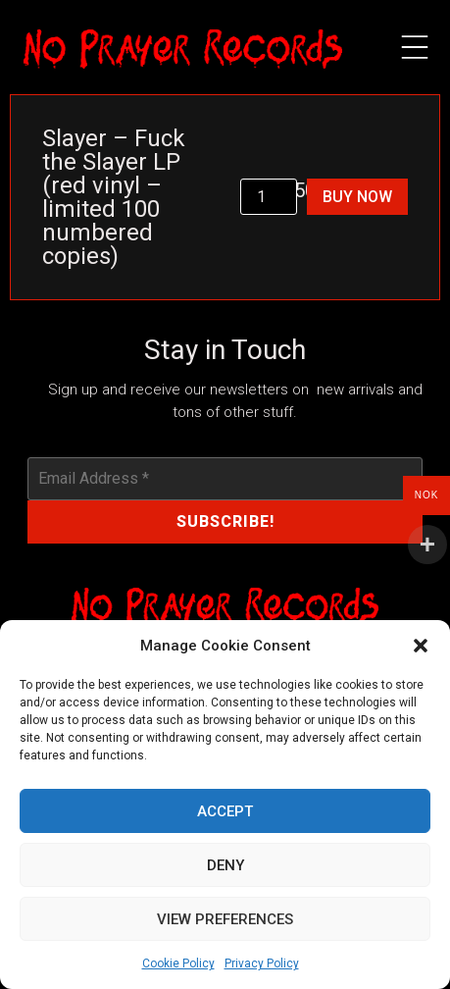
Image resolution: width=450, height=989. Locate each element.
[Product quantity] (268, 197)
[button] (420, 645)
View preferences (225, 919)
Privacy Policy (262, 963)
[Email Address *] (225, 478)
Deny (225, 865)
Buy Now (357, 196)
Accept (225, 811)
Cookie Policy (178, 963)
